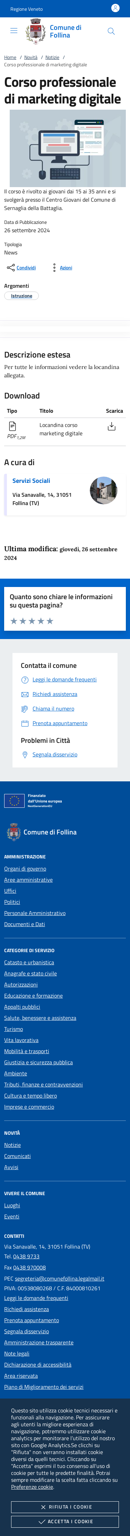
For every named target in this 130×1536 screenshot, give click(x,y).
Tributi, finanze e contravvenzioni (43, 1084)
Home (10, 57)
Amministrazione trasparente (38, 1342)
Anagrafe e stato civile (30, 973)
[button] (26, 8)
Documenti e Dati (24, 924)
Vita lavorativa (21, 1040)
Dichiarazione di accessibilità (37, 1364)
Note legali (16, 1353)
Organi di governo (25, 868)
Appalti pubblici (22, 1006)
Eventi (11, 1216)
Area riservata (21, 1375)
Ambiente (15, 1073)
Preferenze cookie (32, 1487)
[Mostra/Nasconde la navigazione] (14, 30)
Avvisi (11, 1167)
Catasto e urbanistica (29, 962)
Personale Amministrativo (35, 913)
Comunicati (17, 1156)
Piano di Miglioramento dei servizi (44, 1387)
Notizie (52, 57)
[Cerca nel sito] (111, 31)
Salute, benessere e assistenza (40, 1018)
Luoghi (12, 1205)
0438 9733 (26, 1256)
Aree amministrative (28, 879)
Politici (12, 902)
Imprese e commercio (29, 1106)
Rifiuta (65, 1507)
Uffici (10, 891)
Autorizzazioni (21, 984)
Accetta (65, 1521)
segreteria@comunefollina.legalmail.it (59, 1278)
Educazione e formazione (33, 995)
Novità (30, 57)
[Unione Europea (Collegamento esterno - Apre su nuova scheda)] (65, 802)
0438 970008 (29, 1267)
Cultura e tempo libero (30, 1095)
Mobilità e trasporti (26, 1051)
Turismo (13, 1029)
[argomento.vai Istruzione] (21, 295)
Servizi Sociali (31, 480)
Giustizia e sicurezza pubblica (38, 1062)
